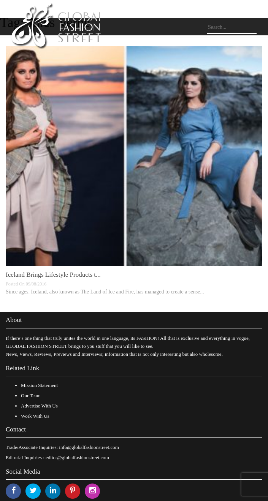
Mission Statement (39, 385)
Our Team (31, 395)
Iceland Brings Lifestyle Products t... (53, 274)
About (14, 319)
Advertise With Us (39, 406)
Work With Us (35, 416)
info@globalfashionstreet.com (89, 447)
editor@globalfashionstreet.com (77, 457)
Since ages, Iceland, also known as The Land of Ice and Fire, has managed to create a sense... (105, 292)
